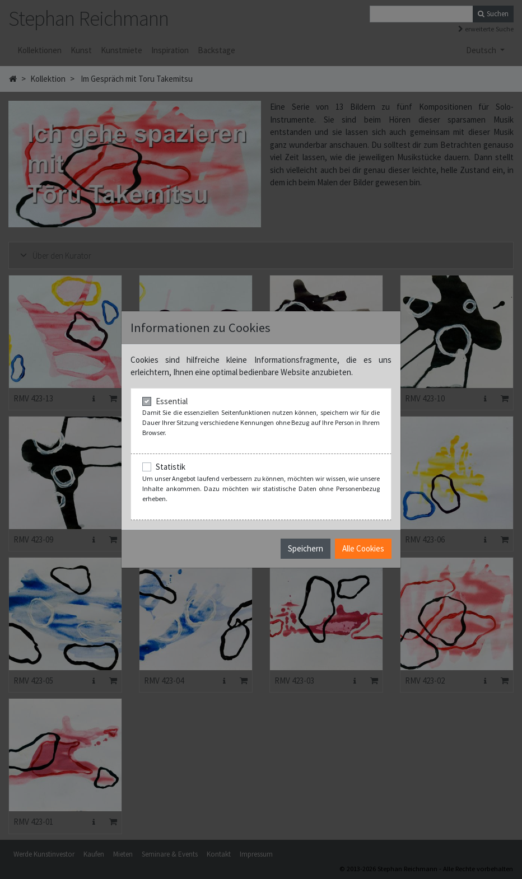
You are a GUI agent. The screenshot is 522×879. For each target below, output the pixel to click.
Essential (172, 401)
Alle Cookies (363, 548)
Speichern (305, 548)
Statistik (170, 466)
